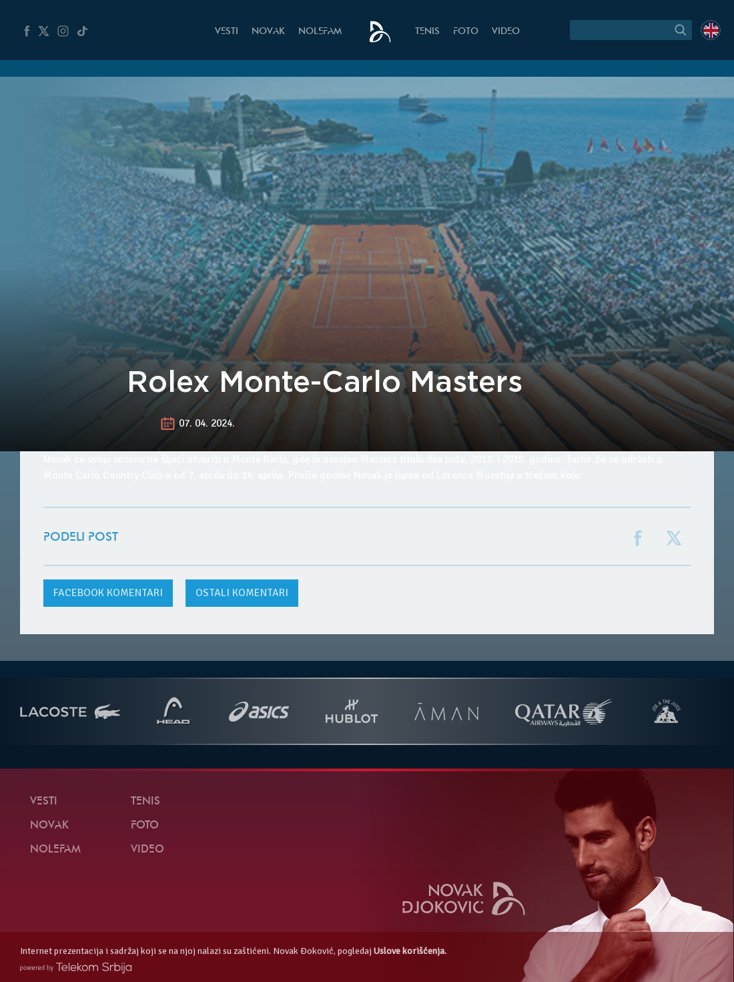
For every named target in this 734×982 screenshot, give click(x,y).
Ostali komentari (242, 592)
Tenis (427, 32)
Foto (465, 32)
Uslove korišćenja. (410, 951)
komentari (108, 592)
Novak (268, 32)
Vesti (226, 32)
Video (506, 32)
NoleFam (320, 32)
